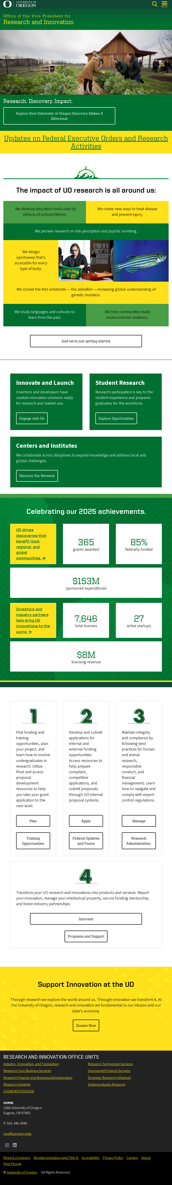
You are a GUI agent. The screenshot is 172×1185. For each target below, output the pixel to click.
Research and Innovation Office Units (51, 1057)
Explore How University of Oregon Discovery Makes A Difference (59, 115)
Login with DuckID (18, 1091)
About (146, 1157)
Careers (132, 1157)
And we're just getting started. (86, 341)
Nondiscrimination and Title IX (56, 1157)
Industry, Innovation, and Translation (31, 1064)
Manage (139, 821)
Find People (12, 1163)
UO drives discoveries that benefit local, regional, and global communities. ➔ (33, 544)
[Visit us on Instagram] (7, 1145)
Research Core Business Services (27, 1070)
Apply (86, 821)
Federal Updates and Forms (86, 840)
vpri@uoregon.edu (17, 1133)
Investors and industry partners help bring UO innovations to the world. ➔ (33, 620)
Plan (33, 821)
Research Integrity (17, 1084)
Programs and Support (86, 936)
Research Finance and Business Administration (37, 1077)
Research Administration (138, 840)
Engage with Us (31, 418)
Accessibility (90, 1157)
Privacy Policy (113, 1157)
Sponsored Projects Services (109, 1070)
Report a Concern (16, 1157)
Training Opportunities (33, 840)
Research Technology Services (110, 1064)
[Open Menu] (165, 4)
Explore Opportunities (116, 418)
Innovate (86, 919)
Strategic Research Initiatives (109, 1077)
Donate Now (86, 1025)
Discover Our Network (37, 476)
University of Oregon (22, 1172)
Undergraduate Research (106, 1084)
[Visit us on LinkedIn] (15, 1145)
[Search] (154, 4)
